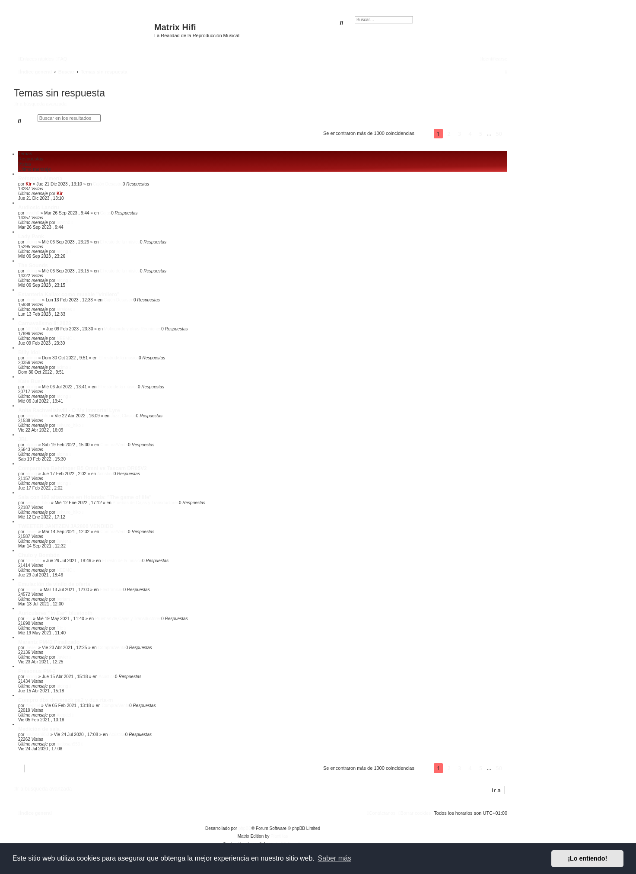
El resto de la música (120, 242)
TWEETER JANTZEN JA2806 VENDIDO (66, 526)
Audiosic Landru (38, 208)
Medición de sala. (39, 729)
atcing (31, 242)
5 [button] (480, 134)
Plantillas (279, 836)
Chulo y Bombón (39, 555)
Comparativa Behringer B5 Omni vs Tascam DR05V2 (82, 468)
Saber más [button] (334, 858)
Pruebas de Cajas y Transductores (146, 502)
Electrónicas (111, 589)
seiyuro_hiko (37, 415)
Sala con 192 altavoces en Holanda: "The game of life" (85, 497)
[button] (424, 133)
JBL (23, 439)
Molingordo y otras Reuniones (132, 329)
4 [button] (469, 134)
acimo (31, 357)
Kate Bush (31, 381)
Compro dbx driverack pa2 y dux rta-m (65, 700)
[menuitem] (61, 59)
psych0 (32, 213)
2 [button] (448, 134)
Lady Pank (31, 237)
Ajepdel (32, 705)
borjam (32, 589)
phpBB (244, 828)
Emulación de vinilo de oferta (54, 584)
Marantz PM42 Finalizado (49, 642)
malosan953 (37, 734)
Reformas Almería (40, 179)
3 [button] (459, 134)
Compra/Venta (114, 444)
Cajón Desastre (108, 184)
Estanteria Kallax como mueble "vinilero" (69, 294)
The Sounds (33, 266)
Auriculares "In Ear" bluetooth (55, 613)
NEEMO (33, 329)
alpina (31, 444)
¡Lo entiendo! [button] (587, 858)
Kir (28, 184)
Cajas (105, 213)
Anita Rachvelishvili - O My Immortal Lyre (69, 410)
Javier (31, 531)
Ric (28, 618)
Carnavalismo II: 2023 (44, 323)
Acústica (105, 473)
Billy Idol (29, 352)
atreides (33, 300)
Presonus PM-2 (37, 671)
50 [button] (499, 134)
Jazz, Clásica (123, 415)
